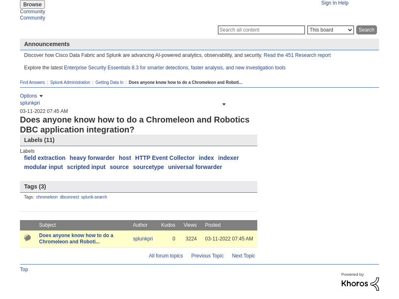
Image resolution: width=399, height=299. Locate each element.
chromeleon (47, 197)
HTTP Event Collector (165, 157)
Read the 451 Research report (297, 55)
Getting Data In (109, 82)
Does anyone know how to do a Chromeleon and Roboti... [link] (185, 82)
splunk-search (94, 197)
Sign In (329, 3)
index (206, 157)
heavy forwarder (92, 157)
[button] (223, 104)
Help (343, 3)
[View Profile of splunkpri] (30, 103)
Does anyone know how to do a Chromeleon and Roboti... (76, 239)
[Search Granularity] (330, 29)
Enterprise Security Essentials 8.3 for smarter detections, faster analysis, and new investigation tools (175, 68)
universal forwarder (195, 167)
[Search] (261, 29)
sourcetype (148, 167)
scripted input (86, 167)
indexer (228, 157)
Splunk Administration (70, 82)
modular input (43, 167)
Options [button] (28, 96)
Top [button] (24, 269)
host (125, 157)
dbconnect (69, 197)
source (119, 167)
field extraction (45, 157)
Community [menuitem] (32, 12)
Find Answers (32, 82)
